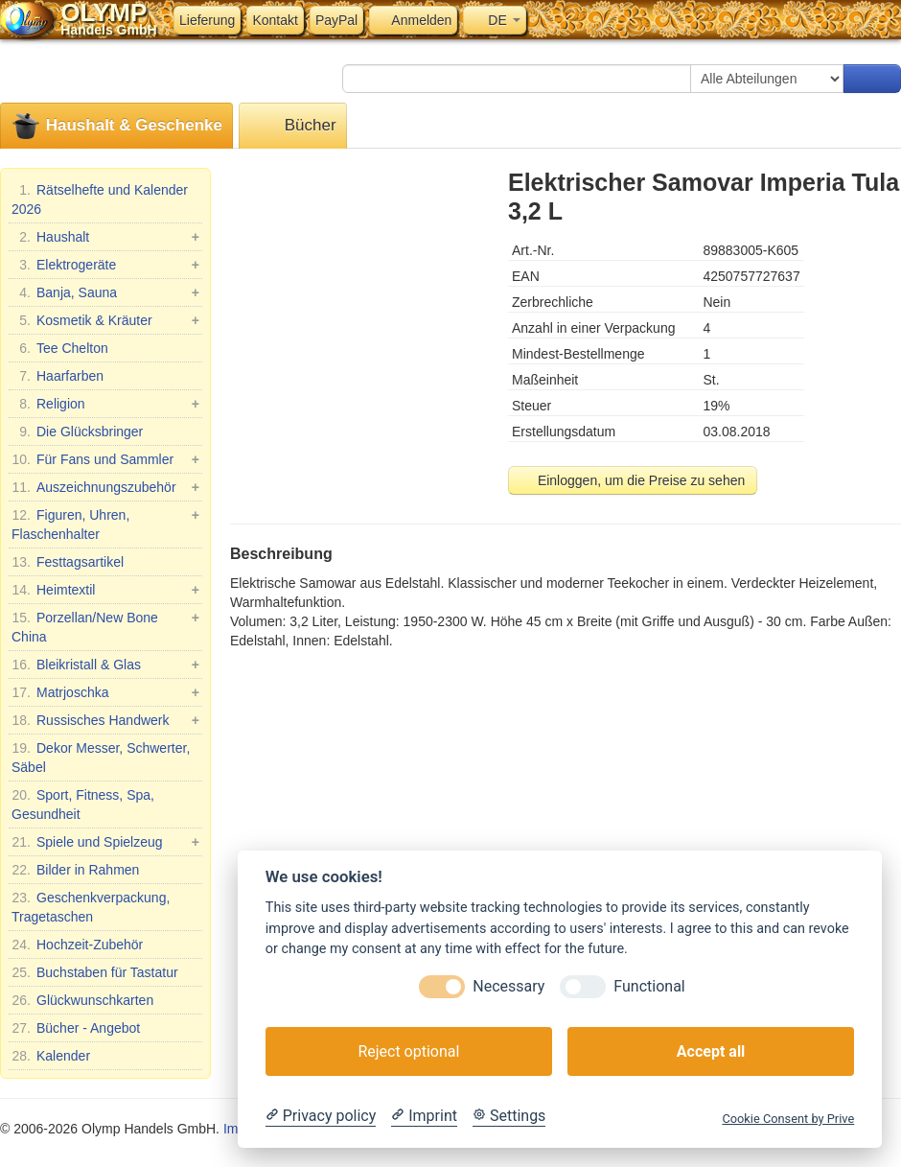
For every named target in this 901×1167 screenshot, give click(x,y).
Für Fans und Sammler (105, 459)
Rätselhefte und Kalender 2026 (100, 198)
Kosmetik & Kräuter (105, 320)
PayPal (336, 20)
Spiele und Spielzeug (105, 842)
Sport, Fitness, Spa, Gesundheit (83, 803)
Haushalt (105, 236)
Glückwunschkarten (82, 1000)
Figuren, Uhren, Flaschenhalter (105, 523)
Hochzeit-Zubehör (77, 944)
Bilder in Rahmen (75, 869)
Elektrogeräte (105, 264)
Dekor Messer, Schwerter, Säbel (101, 756)
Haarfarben (58, 375)
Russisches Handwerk (105, 720)
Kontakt (274, 20)
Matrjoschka (105, 692)
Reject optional (408, 1051)
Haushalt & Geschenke (116, 126)
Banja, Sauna (105, 292)
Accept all (711, 1051)
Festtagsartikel (68, 562)
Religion (105, 403)
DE (494, 20)
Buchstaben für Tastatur (95, 972)
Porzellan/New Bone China (105, 626)
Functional (648, 986)
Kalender (51, 1055)
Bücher (292, 126)
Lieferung (207, 20)
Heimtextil (105, 589)
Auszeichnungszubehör (105, 487)
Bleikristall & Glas (105, 664)
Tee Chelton (60, 348)
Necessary (508, 986)
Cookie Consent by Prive (788, 1118)
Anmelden (413, 20)
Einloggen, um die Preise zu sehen (632, 480)
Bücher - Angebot (76, 1028)
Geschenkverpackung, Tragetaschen (91, 906)
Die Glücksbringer (77, 431)
